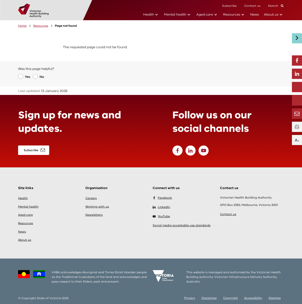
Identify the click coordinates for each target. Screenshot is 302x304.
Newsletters (94, 215)
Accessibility (253, 298)
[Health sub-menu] (156, 15)
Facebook (162, 197)
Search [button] (275, 6)
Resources (231, 14)
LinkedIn (161, 207)
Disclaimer (209, 298)
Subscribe (229, 6)
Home (22, 26)
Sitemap (275, 298)
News (254, 14)
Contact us (228, 214)
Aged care (204, 14)
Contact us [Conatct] (252, 6)
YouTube (161, 216)
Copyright (230, 298)
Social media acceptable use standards (182, 225)
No (42, 77)
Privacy (189, 298)
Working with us (97, 207)
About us (271, 14)
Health (148, 14)
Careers (91, 198)
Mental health (175, 14)
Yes (27, 77)
